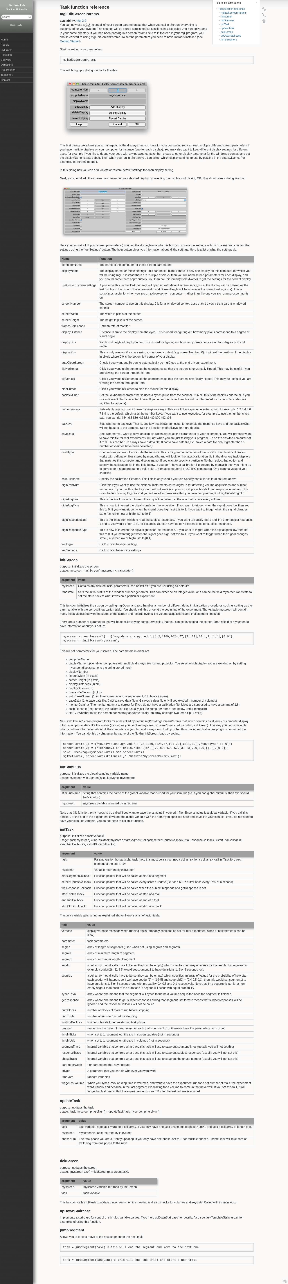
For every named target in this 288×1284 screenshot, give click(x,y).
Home (4, 39)
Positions (6, 54)
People (5, 44)
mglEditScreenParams (233, 12)
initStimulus (227, 20)
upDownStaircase (231, 35)
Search (30, 17)
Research (6, 49)
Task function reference (231, 8)
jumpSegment (229, 39)
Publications (8, 69)
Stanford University (16, 9)
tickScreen (227, 32)
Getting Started (70, 41)
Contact (5, 80)
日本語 (13, 25)
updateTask (227, 28)
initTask (225, 24)
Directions (7, 64)
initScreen (226, 16)
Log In (19, 25)
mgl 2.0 (81, 20)
